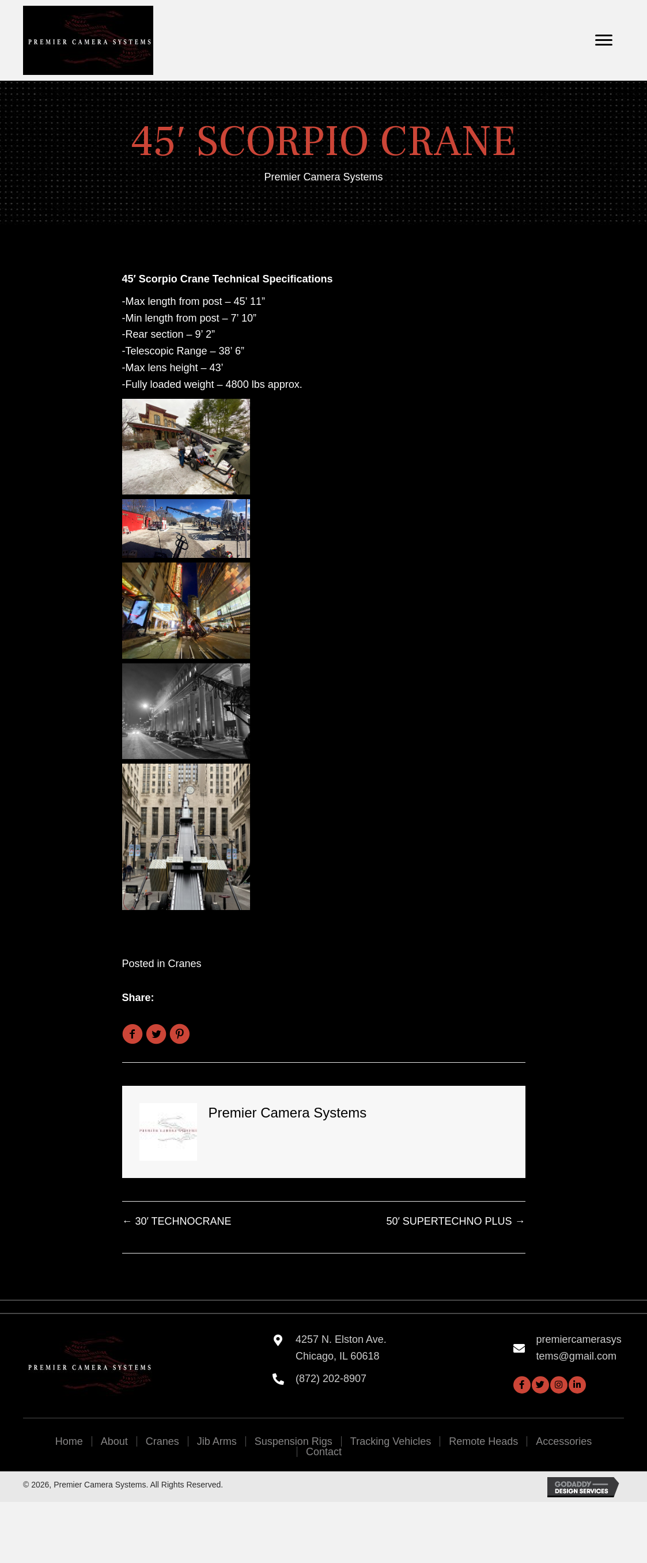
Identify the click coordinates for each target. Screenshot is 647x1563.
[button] (522, 1385)
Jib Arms (217, 1441)
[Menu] (604, 40)
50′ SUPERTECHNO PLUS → (455, 1221)
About (114, 1441)
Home (69, 1441)
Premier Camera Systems (323, 177)
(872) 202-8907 (331, 1378)
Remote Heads (483, 1441)
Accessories (564, 1441)
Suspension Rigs (293, 1441)
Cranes (185, 963)
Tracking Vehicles (390, 1441)
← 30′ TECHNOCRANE (177, 1221)
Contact (324, 1452)
